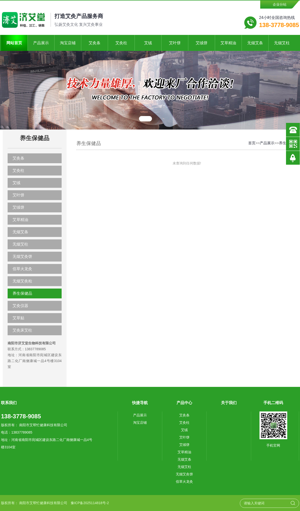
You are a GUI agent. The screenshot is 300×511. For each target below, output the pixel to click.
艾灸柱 (121, 43)
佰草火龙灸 (22, 269)
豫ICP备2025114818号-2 (90, 503)
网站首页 (14, 43)
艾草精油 (228, 43)
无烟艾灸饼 (22, 256)
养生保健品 (22, 293)
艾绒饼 (201, 43)
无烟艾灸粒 (22, 281)
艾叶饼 (175, 43)
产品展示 (41, 43)
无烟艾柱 (282, 43)
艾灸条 (94, 43)
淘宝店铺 (68, 43)
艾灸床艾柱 (22, 330)
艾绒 (148, 43)
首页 (252, 143)
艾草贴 (18, 318)
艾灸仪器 (20, 306)
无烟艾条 (255, 43)
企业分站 (279, 4)
